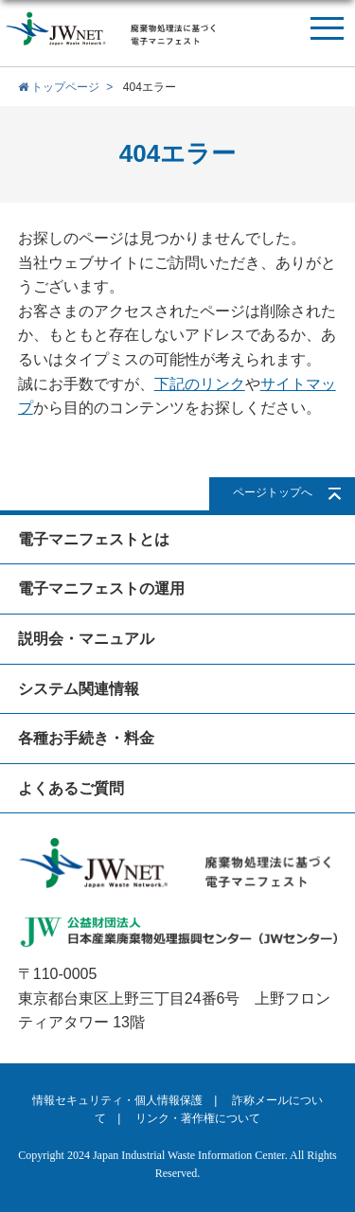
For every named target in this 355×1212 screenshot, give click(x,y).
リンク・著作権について (197, 1118)
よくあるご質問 (71, 788)
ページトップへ (272, 492)
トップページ (58, 87)
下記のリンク (199, 384)
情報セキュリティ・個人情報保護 (117, 1100)
